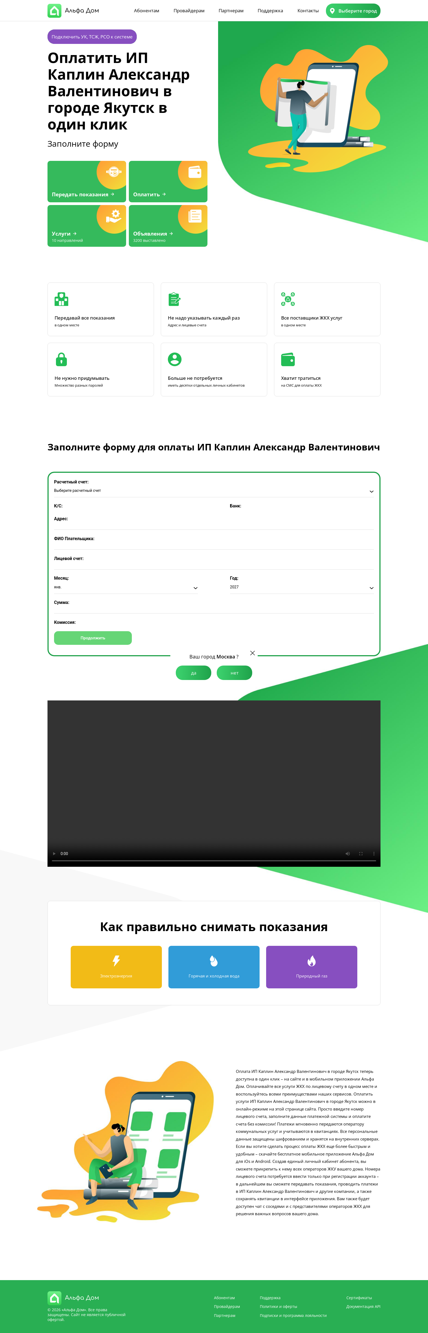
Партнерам (231, 10)
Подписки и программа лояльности (293, 1315)
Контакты (308, 10)
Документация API (363, 1306)
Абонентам (146, 10)
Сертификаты (359, 1297)
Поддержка (270, 10)
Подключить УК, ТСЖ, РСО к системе (92, 37)
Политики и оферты (278, 1306)
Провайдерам (189, 10)
